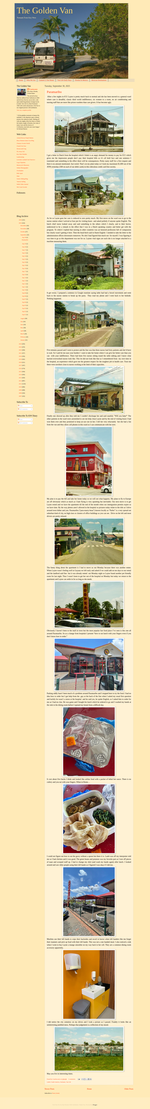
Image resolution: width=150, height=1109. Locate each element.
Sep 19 (24, 265)
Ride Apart (20, 173)
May (21, 327)
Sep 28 (24, 247)
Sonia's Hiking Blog (22, 179)
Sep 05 (24, 305)
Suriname (62, 1082)
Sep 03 (24, 308)
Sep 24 (24, 256)
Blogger (95, 1105)
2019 (20, 359)
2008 (20, 393)
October (22, 231)
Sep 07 (24, 299)
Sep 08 (24, 296)
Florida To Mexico (81, 80)
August (22, 318)
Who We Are (31, 80)
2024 (20, 344)
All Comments (23, 409)
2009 (20, 390)
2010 (20, 387)
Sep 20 (24, 262)
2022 (20, 350)
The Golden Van (45, 10)
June (21, 324)
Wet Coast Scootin (22, 187)
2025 (20, 223)
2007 (20, 396)
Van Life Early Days (64, 80)
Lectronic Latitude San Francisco (26, 159)
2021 (20, 353)
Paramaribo (54, 92)
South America (55, 1082)
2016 (20, 368)
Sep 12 (24, 284)
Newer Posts (49, 1089)
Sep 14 (24, 277)
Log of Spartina (21, 162)
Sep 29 (24, 244)
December (23, 225)
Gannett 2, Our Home (46, 80)
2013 (20, 377)
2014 (20, 374)
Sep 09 (24, 293)
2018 (20, 362)
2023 (20, 347)
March (22, 334)
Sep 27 (24, 250)
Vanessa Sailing (21, 181)
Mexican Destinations (98, 80)
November (23, 228)
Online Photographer (22, 168)
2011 (20, 384)
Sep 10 (24, 290)
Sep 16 (24, 274)
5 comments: (72, 1079)
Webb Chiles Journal (22, 184)
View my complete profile (24, 110)
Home (21, 80)
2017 (20, 365)
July (21, 321)
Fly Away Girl (21, 151)
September (23, 235)
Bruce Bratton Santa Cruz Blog (25, 140)
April (22, 331)
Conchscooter (34, 89)
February (23, 337)
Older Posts (128, 1089)
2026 (20, 220)
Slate (18, 176)
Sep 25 (24, 253)
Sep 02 (24, 311)
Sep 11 (24, 287)
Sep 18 (24, 268)
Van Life (68, 1082)
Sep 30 (24, 237)
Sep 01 (24, 314)
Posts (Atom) (55, 1093)
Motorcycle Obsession (23, 165)
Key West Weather (22, 154)
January (22, 340)
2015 (20, 371)
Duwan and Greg (21, 149)
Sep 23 (24, 259)
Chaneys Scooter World (23, 143)
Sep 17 (24, 271)
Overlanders (20, 170)
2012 (20, 381)
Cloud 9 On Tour (21, 146)
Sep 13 (24, 280)
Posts (20, 405)
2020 (20, 356)
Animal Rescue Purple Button (25, 138)
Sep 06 (24, 302)
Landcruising (20, 157)
